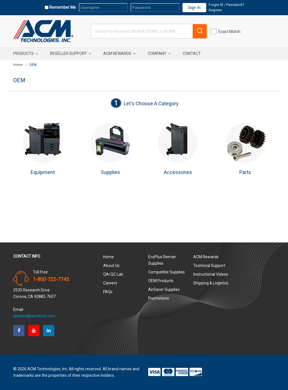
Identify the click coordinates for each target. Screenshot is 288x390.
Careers (110, 283)
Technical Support (209, 265)
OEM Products (161, 280)
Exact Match (229, 31)
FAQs (107, 291)
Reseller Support (70, 53)
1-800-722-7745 (51, 279)
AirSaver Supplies (164, 289)
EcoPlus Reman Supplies (162, 260)
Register (215, 10)
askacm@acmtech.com (34, 316)
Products (25, 53)
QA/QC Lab (113, 274)
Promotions (158, 298)
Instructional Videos (210, 274)
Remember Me (62, 7)
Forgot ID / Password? (226, 5)
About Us (111, 265)
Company (159, 53)
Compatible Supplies (166, 272)
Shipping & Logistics (210, 283)
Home (17, 64)
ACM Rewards (119, 53)
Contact (192, 53)
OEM (33, 64)
